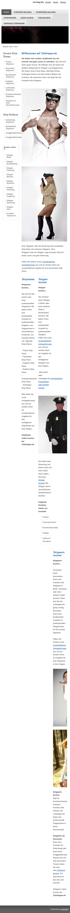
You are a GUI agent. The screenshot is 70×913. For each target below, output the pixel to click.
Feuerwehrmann (47, 522)
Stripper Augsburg (11, 195)
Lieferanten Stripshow (10, 89)
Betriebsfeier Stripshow (11, 127)
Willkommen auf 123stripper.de (39, 53)
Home (6, 12)
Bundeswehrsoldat (47, 527)
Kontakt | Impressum (11, 214)
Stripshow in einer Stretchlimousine (12, 103)
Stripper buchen (22, 12)
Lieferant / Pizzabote (47, 539)
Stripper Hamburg (10, 169)
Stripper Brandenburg (12, 162)
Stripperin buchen (46, 12)
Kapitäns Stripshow (10, 82)
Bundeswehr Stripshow (11, 76)
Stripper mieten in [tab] (10, 148)
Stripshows (10, 18)
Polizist (46, 517)
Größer (48, 2)
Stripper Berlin (10, 156)
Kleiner (63, 2)
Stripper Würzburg (11, 201)
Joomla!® (65, 909)
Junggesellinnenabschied (12, 137)
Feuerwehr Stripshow (10, 69)
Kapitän (46, 533)
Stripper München (10, 182)
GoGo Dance (27, 18)
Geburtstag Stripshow (10, 121)
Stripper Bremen (10, 175)
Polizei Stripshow (10, 63)
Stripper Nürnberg (10, 188)
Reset (55, 2)
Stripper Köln (10, 208)
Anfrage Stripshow (14, 23)
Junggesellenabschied (12, 133)
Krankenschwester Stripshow (12, 95)
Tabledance (44, 18)
